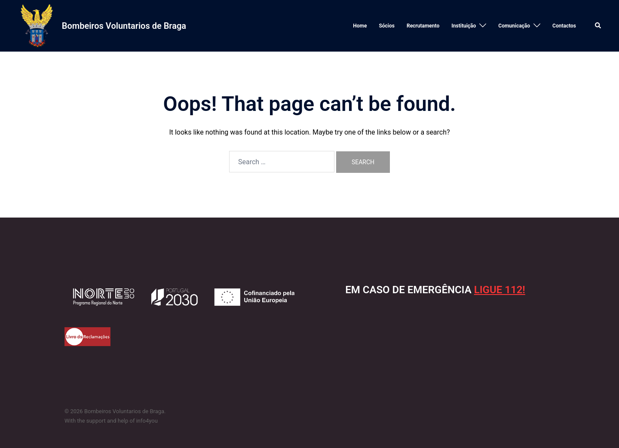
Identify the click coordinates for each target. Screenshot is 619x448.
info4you (147, 420)
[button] (598, 25)
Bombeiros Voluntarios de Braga (124, 26)
